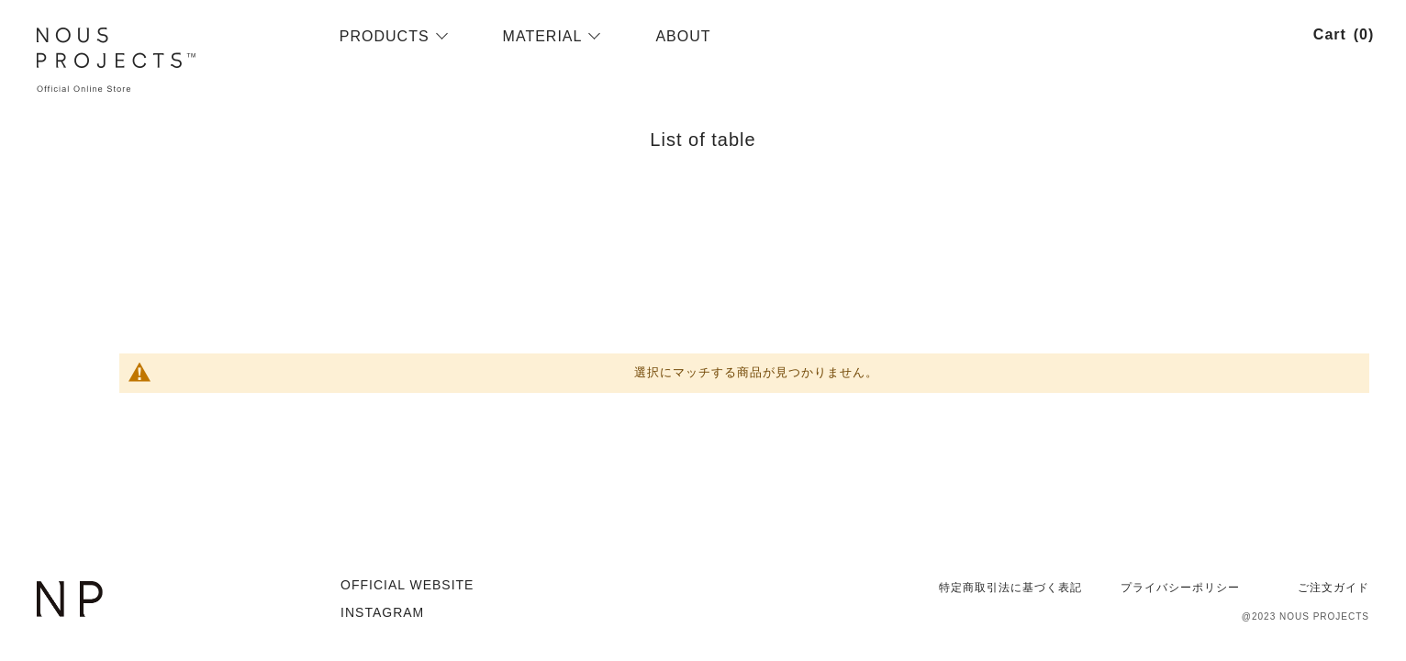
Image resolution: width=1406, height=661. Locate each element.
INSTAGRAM (382, 612)
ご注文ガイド (1333, 587)
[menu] (805, 37)
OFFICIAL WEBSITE (407, 584)
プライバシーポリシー (1180, 587)
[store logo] (177, 61)
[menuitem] (384, 37)
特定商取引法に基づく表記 (1010, 587)
